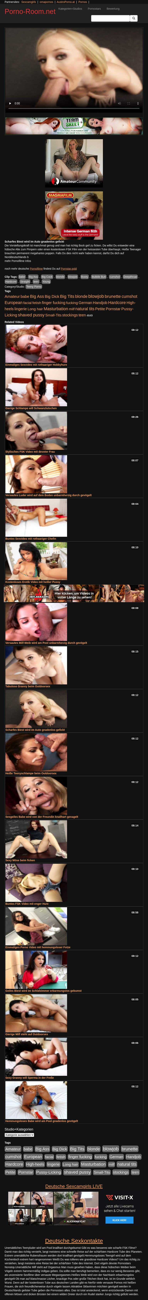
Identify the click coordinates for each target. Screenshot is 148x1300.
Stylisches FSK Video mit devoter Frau (30, 451)
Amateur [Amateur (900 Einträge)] (12, 296)
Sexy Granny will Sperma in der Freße (29, 1077)
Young (46, 281)
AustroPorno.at (66, 1)
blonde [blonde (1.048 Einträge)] (81, 296)
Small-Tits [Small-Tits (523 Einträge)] (53, 315)
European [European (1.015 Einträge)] (14, 302)
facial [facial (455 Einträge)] (27, 303)
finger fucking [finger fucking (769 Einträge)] (53, 303)
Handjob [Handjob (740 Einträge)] (100, 303)
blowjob (72, 276)
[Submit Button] (134, 18)
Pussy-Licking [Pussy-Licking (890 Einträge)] (48, 1172)
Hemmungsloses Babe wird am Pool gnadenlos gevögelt (41, 1121)
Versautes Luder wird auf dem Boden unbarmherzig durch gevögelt (48, 495)
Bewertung (113, 8)
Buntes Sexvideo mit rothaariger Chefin (30, 538)
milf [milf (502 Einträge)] (72, 309)
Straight (24, 281)
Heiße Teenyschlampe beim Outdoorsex (30, 773)
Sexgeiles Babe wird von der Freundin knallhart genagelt (41, 816)
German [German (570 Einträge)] (85, 303)
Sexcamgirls (28, 1)
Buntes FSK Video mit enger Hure (27, 903)
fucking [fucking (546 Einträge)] (72, 303)
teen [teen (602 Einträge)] (82, 315)
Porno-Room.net (30, 11)
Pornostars (94, 8)
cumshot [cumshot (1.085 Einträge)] (129, 296)
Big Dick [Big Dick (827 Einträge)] (52, 296)
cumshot (115, 276)
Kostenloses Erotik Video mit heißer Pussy (32, 582)
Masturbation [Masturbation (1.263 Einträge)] (56, 308)
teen (36, 281)
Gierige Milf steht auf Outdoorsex (26, 1034)
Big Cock (47, 276)
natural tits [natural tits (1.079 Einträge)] (84, 309)
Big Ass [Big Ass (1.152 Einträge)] (37, 296)
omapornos (46, 1)
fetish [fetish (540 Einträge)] (36, 303)
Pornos (82, 1)
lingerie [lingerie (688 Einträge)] (20, 309)
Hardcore (11, 281)
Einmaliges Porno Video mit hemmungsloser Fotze (37, 947)
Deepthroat (130, 276)
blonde (60, 276)
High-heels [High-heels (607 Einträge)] (35, 1164)
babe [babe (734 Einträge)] (25, 296)
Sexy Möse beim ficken (20, 860)
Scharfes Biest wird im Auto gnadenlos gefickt (35, 729)
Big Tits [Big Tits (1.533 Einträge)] (67, 296)
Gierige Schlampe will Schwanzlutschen (31, 408)
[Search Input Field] (110, 18)
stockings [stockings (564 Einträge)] (70, 315)
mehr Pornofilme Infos (18, 260)
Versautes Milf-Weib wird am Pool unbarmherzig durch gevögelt (46, 642)
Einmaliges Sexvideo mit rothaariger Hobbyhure (36, 364)
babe (22, 276)
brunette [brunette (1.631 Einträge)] (113, 296)
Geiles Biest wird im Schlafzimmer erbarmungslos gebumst (43, 990)
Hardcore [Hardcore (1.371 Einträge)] (117, 302)
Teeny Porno (33, 286)
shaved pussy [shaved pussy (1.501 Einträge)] (31, 315)
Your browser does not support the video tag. (74, 70)
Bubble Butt (99, 276)
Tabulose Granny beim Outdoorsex (27, 686)
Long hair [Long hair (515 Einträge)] (35, 309)
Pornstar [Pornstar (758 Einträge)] (113, 309)
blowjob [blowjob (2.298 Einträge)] (96, 296)
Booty (84, 276)
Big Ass (33, 276)
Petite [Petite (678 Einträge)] (100, 309)
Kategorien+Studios (70, 8)
